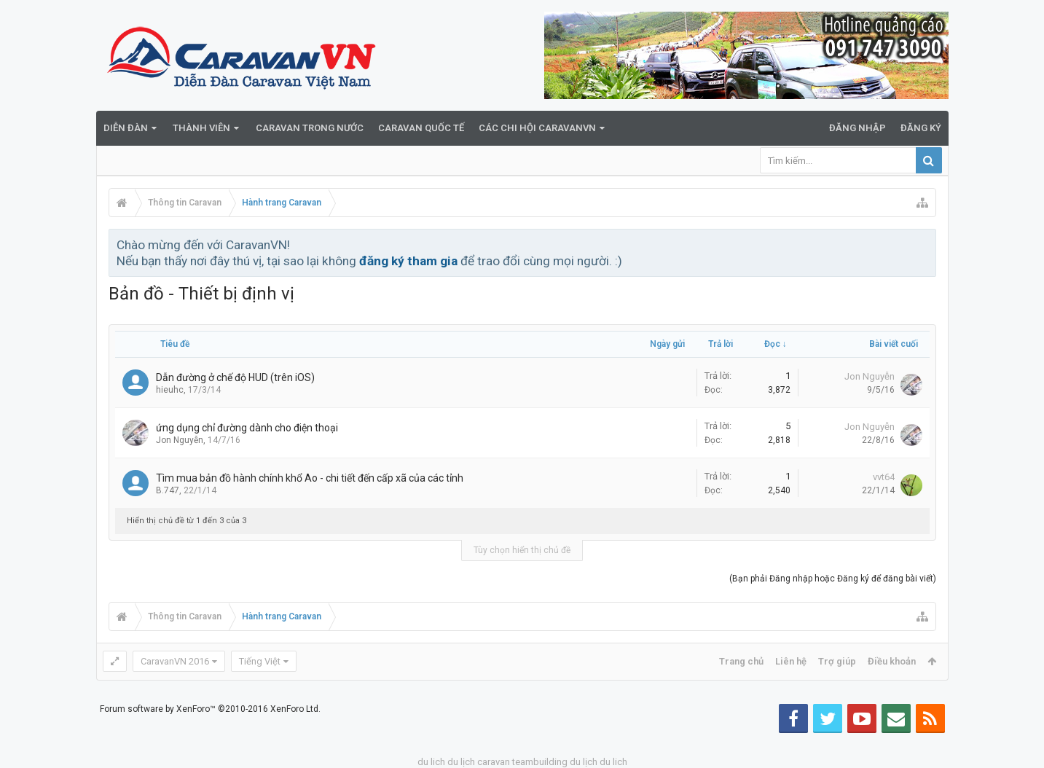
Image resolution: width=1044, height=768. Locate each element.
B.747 (167, 490)
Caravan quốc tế (421, 127)
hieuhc (170, 390)
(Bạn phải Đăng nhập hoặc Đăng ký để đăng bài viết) (832, 578)
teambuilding (540, 761)
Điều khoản (892, 661)
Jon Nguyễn (869, 376)
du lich (431, 761)
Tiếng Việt (259, 661)
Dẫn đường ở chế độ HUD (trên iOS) (235, 377)
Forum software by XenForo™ (210, 709)
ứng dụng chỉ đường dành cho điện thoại (247, 428)
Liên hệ (790, 661)
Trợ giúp (837, 661)
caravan (493, 761)
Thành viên (201, 127)
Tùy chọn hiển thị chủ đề (522, 550)
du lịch (461, 761)
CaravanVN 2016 (175, 661)
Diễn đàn (125, 127)
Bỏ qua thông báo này (926, 244)
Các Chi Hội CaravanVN (537, 127)
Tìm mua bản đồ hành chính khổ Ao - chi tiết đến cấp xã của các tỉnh (309, 478)
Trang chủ (741, 661)
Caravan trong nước (310, 127)
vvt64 (884, 476)
